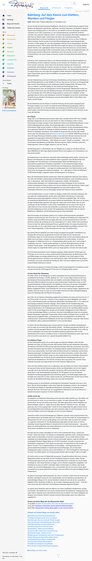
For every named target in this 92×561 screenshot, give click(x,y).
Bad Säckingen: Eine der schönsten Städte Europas (44, 520)
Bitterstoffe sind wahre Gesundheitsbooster (41, 516)
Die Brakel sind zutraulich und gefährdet (40, 544)
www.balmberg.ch (60, 134)
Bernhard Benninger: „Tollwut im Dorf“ (40, 533)
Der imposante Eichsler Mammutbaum (40, 541)
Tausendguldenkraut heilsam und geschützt (41, 539)
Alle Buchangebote (9, 111)
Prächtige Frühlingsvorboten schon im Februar (42, 518)
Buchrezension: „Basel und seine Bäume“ (41, 528)
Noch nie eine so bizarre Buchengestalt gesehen (43, 546)
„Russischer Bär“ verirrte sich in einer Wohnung (42, 531)
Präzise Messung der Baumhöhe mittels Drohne (43, 537)
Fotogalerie (69, 8)
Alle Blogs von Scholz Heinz (37, 550)
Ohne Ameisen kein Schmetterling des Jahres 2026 (44, 522)
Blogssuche (44, 8)
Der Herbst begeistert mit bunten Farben (40, 526)
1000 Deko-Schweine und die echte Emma (41, 524)
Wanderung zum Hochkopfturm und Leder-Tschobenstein (46, 535)
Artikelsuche (56, 8)
